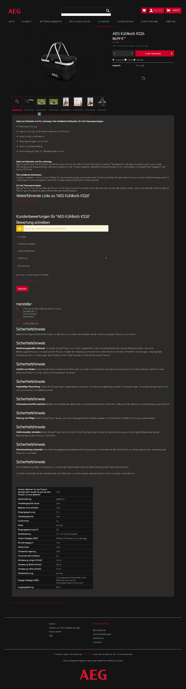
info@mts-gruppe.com (32, 320)
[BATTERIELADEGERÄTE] (50, 21)
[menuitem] (86, 12)
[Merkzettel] (144, 10)
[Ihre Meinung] (62, 267)
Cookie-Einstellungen (102, 634)
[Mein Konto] (156, 10)
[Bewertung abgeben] (62, 258)
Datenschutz (98, 638)
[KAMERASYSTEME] (125, 21)
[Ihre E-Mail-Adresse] (62, 243)
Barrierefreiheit (99, 630)
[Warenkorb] (173, 10)
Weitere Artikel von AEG (28, 202)
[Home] (11, 21)
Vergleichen (118, 60)
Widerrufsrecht (55, 631)
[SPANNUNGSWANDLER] (79, 21)
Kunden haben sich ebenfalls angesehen (49, 602)
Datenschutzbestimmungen (28, 281)
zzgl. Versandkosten (125, 42)
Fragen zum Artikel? (26, 200)
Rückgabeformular (101, 623)
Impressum (97, 642)
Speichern (22, 288)
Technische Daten (83, 114)
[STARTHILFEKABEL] (149, 21)
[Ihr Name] (62, 236)
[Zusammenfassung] (62, 250)
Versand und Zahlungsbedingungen (65, 627)
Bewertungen (33, 114)
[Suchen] (108, 10)
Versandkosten (87, 654)
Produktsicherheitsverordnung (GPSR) (58, 114)
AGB (51, 635)
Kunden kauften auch (21, 602)
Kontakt (52, 623)
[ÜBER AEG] (170, 21)
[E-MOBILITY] (27, 21)
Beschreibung (18, 114)
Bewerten (138, 60)
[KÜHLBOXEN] (103, 21)
